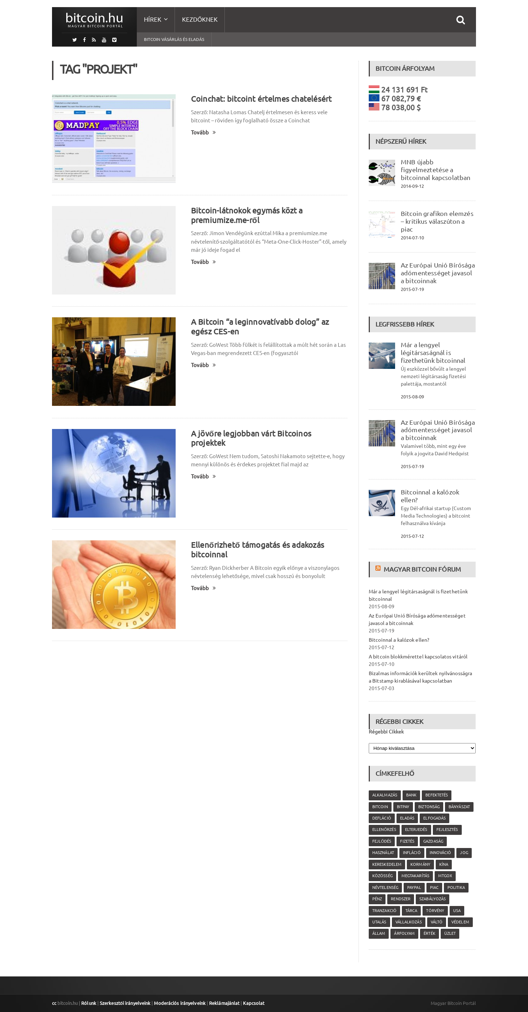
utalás (379, 922)
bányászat (458, 807)
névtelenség (385, 887)
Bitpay (403, 807)
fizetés (407, 841)
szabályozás (432, 899)
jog (463, 853)
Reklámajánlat (222, 1003)
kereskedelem (386, 864)
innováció (439, 853)
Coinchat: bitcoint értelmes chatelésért (260, 98)
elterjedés (416, 829)
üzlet (449, 933)
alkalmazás (384, 795)
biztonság (428, 807)
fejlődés (381, 841)
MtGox (444, 876)
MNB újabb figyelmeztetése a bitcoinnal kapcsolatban (435, 169)
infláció (411, 853)
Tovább (203, 132)
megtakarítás (415, 876)
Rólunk (88, 1003)
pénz (377, 899)
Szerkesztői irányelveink (124, 1003)
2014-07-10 (412, 237)
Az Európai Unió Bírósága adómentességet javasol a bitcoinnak (437, 272)
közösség (382, 876)
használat (383, 853)
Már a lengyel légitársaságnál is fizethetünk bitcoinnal (432, 352)
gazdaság (432, 841)
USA (456, 910)
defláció (381, 818)
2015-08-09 (412, 396)
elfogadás (434, 818)
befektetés (436, 795)
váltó (436, 922)
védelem (459, 922)
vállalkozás (408, 922)
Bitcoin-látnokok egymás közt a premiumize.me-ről (246, 215)
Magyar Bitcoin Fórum (422, 569)
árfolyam (404, 933)
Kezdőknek (200, 19)
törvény (435, 910)
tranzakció (384, 910)
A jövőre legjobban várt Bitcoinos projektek (268, 433)
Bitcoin (380, 807)
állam (378, 933)
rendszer (400, 899)
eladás (407, 818)
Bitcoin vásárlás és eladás (174, 39)
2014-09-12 (412, 186)
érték (429, 933)
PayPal (413, 887)
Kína (443, 864)
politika (455, 887)
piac (433, 887)
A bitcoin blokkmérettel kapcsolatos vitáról (417, 656)
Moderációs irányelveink (178, 1003)
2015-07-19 (412, 289)
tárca (411, 910)
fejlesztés (446, 829)
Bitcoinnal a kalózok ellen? (398, 640)
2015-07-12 (412, 536)
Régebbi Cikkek (386, 731)
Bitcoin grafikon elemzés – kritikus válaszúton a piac (436, 221)
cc (54, 1003)
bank (411, 795)
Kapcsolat (251, 1003)
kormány (420, 864)
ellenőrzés (384, 829)
